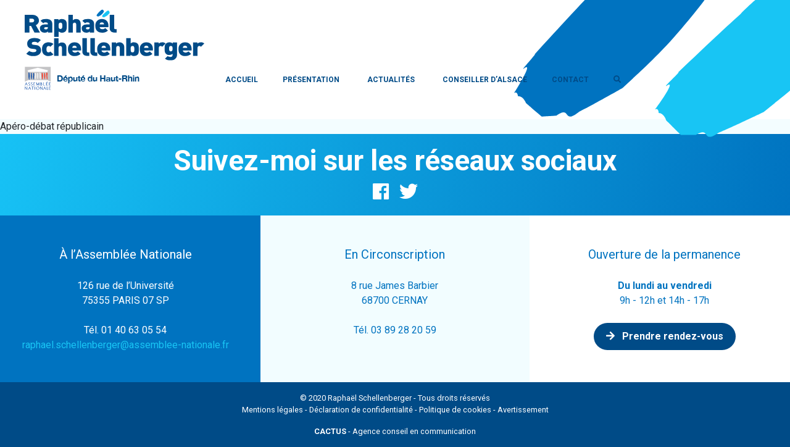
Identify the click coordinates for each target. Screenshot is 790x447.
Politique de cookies (455, 409)
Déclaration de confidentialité (361, 409)
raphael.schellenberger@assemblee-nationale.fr (125, 345)
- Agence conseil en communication (395, 431)
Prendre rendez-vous (664, 336)
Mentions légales (272, 409)
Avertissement (523, 409)
